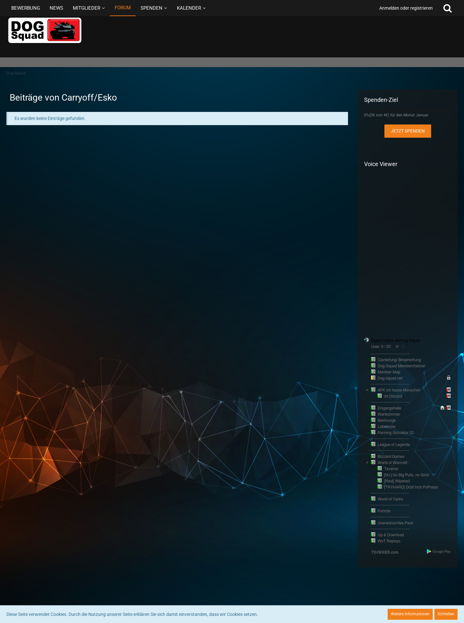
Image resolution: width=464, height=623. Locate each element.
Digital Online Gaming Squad (395, 340)
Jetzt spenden (408, 131)
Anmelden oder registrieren (406, 8)
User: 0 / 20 (381, 347)
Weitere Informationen (410, 614)
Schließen (446, 614)
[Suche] (448, 8)
